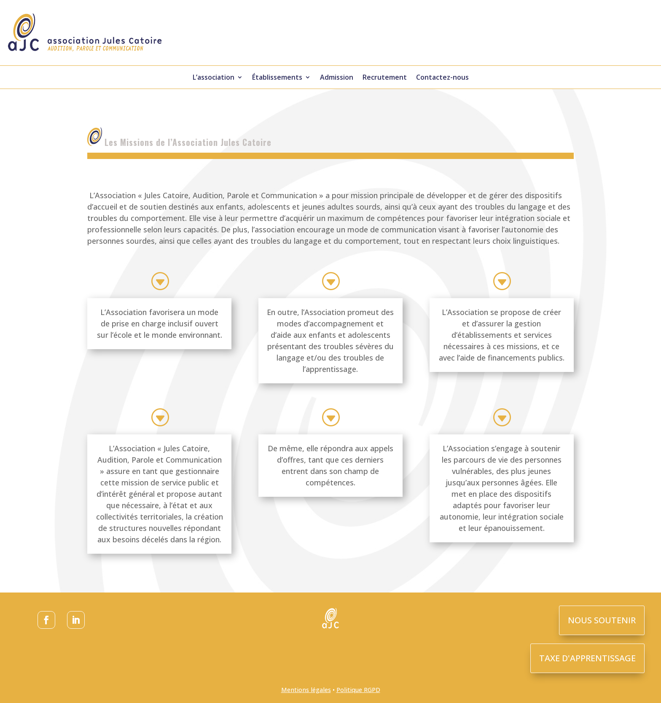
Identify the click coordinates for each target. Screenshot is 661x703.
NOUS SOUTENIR (602, 620)
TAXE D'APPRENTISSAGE (587, 658)
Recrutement (385, 78)
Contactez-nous (442, 78)
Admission (336, 78)
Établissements (277, 78)
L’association (213, 78)
